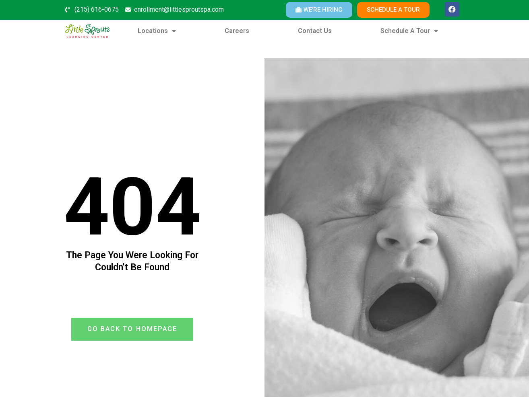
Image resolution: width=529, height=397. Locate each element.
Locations (157, 31)
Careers (237, 31)
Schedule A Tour (409, 31)
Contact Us (315, 31)
